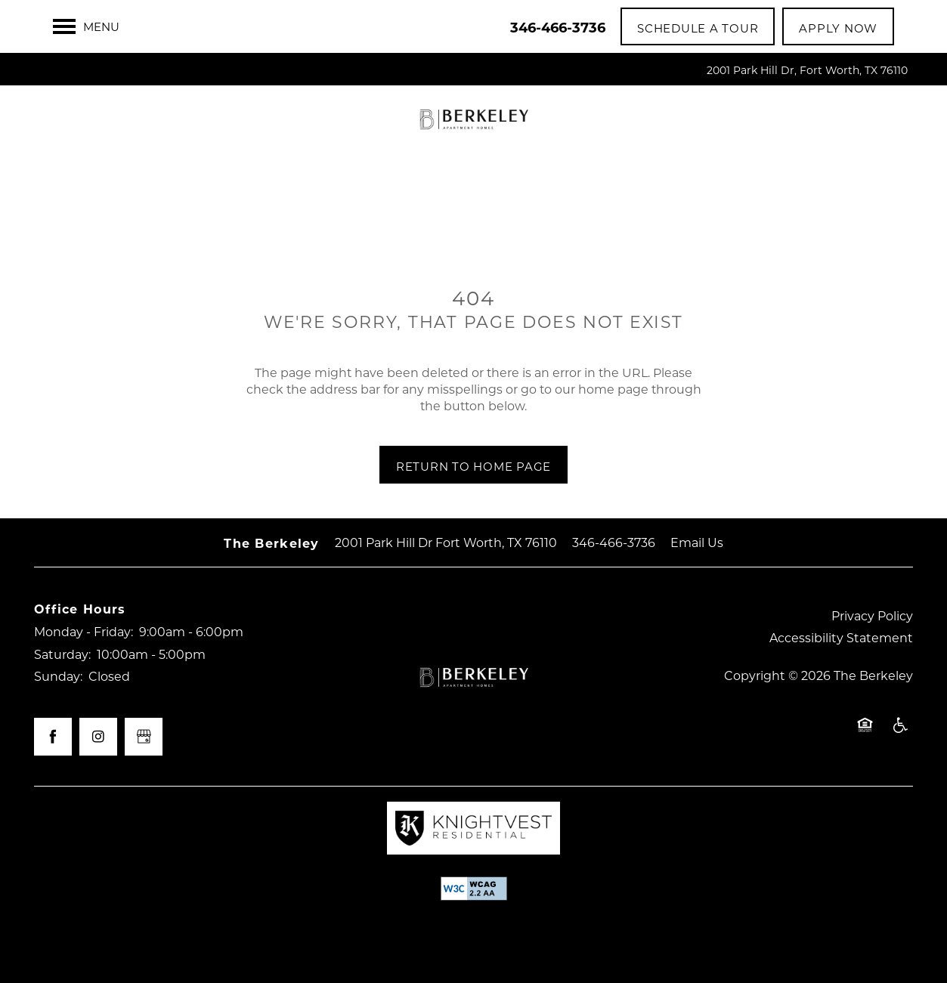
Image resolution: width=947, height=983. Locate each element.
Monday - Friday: (83, 631)
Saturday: (62, 654)
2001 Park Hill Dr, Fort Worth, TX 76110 (807, 70)
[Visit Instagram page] (98, 737)
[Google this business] (143, 737)
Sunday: (58, 676)
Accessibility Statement (841, 637)
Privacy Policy (872, 615)
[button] (698, 26)
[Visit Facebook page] (53, 737)
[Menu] (86, 26)
